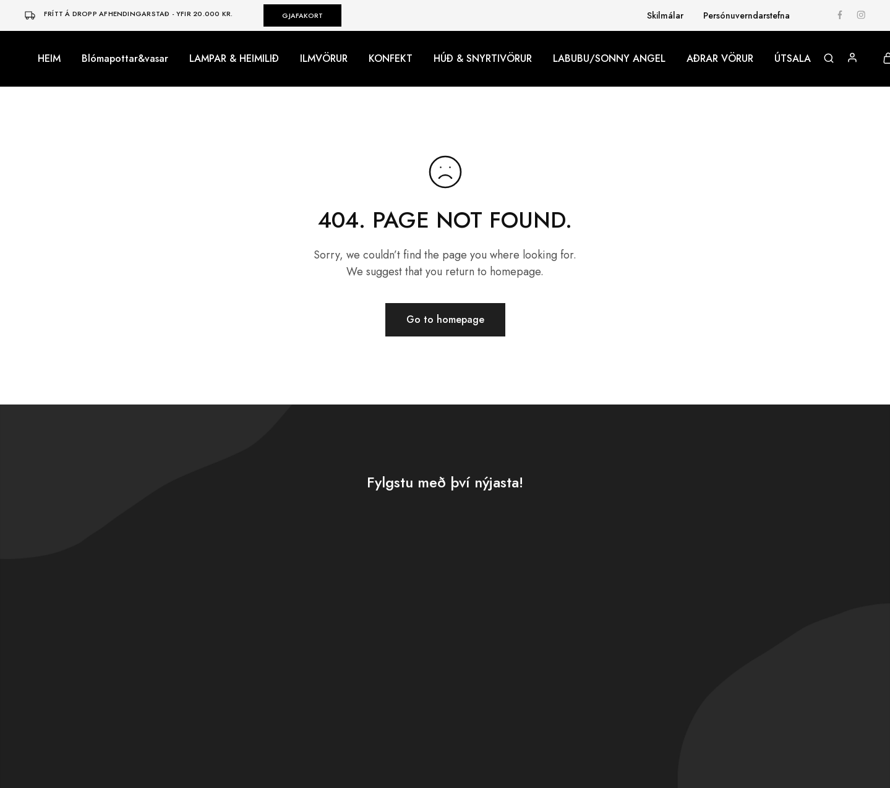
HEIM (49, 59)
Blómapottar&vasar (125, 59)
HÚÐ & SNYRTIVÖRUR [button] (483, 59)
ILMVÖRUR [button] (324, 59)
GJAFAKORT (302, 15)
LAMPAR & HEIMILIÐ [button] (234, 59)
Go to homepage (445, 319)
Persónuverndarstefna (746, 15)
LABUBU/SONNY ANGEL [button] (609, 59)
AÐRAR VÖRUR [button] (720, 59)
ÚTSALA (792, 59)
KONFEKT (391, 59)
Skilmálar (665, 15)
